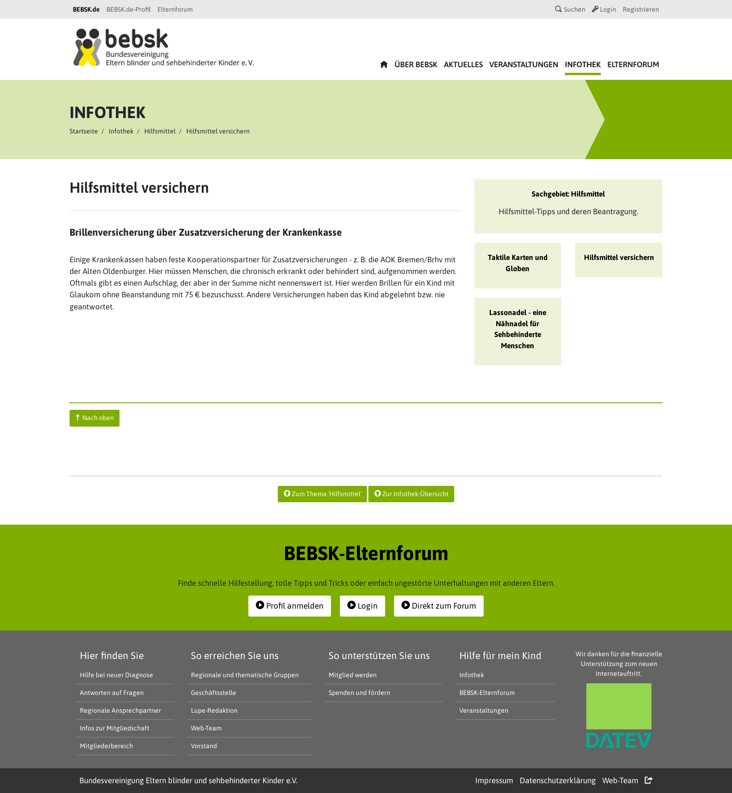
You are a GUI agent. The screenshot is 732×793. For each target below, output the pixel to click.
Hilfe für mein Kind (500, 655)
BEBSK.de (86, 9)
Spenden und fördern (359, 692)
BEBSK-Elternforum (487, 692)
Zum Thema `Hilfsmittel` (322, 494)
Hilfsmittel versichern (619, 257)
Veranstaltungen (523, 64)
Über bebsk (415, 64)
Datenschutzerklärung (558, 780)
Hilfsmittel (160, 131)
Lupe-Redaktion (214, 710)
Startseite (84, 131)
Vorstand (204, 746)
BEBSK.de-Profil (128, 9)
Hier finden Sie (112, 655)
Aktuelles (463, 64)
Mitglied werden (353, 675)
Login (604, 9)
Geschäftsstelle (213, 692)
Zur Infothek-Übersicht (411, 494)
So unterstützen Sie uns (379, 655)
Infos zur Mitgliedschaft (114, 728)
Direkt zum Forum (438, 606)
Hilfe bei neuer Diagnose (116, 675)
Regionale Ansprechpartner (120, 710)
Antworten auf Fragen (112, 692)
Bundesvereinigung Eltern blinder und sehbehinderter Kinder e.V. (188, 780)
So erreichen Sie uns (235, 655)
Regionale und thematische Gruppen (245, 675)
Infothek (583, 64)
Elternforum (175, 9)
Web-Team (206, 728)
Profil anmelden (290, 606)
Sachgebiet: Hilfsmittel (568, 193)
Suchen (570, 9)
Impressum (494, 780)
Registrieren (641, 9)
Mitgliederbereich (106, 746)
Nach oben (95, 417)
